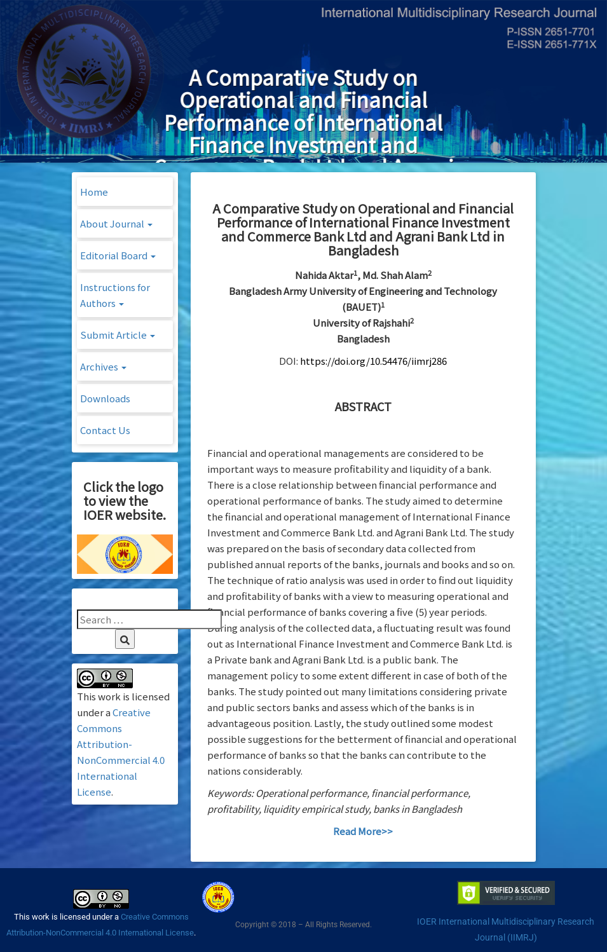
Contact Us (105, 430)
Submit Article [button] (117, 334)
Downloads (105, 398)
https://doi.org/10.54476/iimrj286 (373, 360)
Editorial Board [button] (118, 255)
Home (94, 191)
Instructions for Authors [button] (115, 294)
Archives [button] (103, 366)
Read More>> (363, 831)
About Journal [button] (116, 223)
